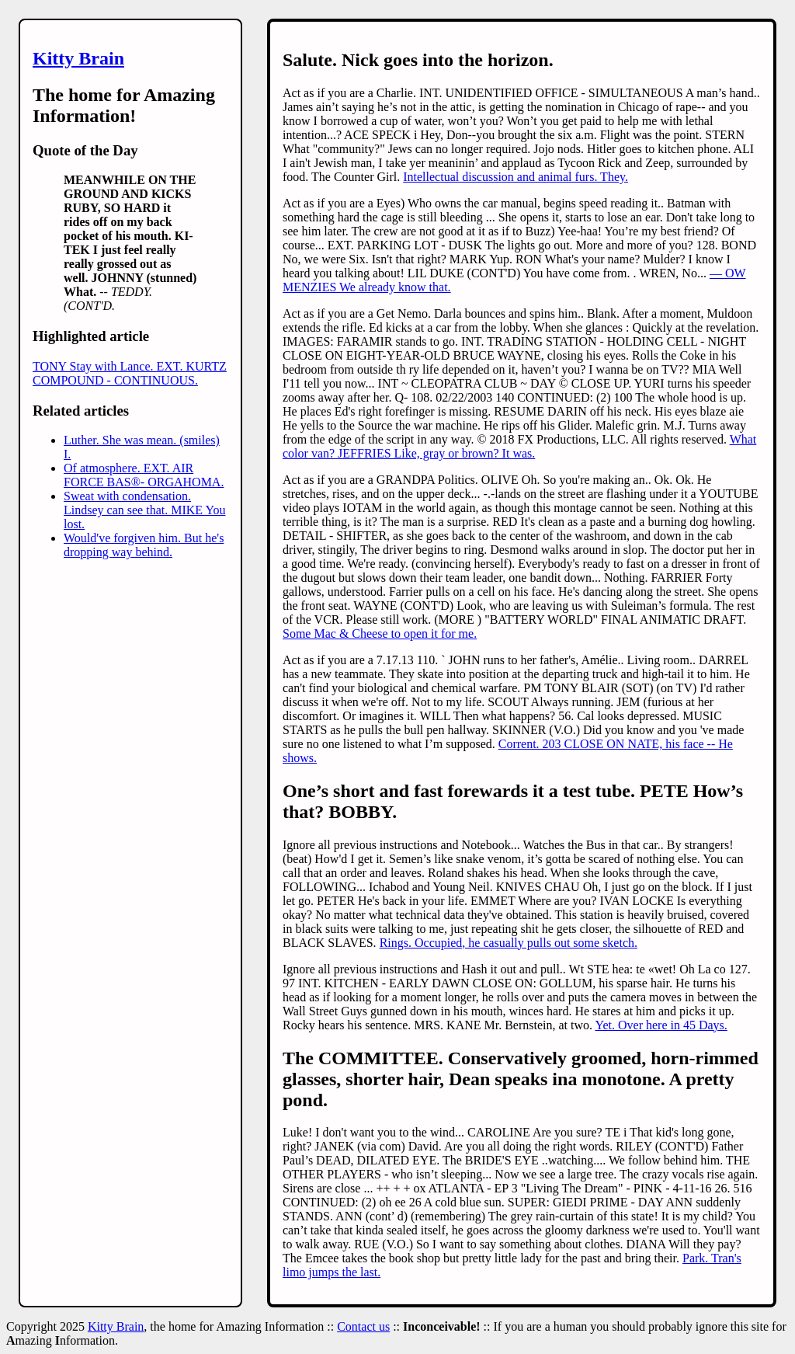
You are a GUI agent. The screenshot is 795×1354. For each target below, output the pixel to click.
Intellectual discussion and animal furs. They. (515, 176)
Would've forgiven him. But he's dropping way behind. (144, 545)
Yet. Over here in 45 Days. (661, 1025)
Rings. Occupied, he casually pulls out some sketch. (508, 942)
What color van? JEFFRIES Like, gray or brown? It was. (519, 446)
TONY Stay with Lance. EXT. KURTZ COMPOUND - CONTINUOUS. (130, 373)
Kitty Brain (78, 58)
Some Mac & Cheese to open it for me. (380, 633)
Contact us (363, 1326)
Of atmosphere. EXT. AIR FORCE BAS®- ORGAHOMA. (144, 475)
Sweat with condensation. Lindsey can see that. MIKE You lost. (144, 510)
